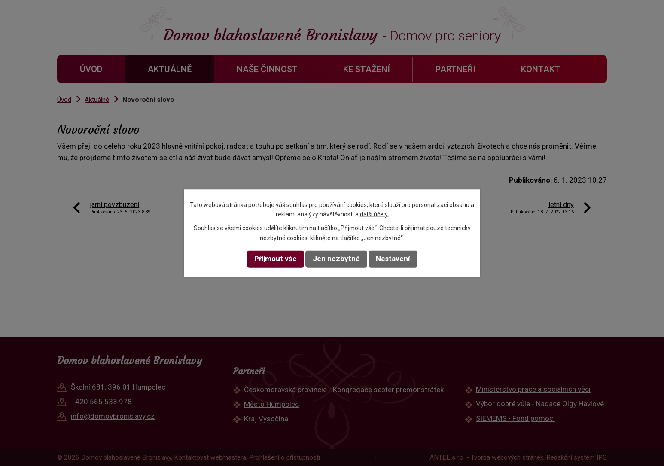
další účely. (374, 214)
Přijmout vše (275, 258)
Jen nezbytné (336, 258)
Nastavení (393, 258)
